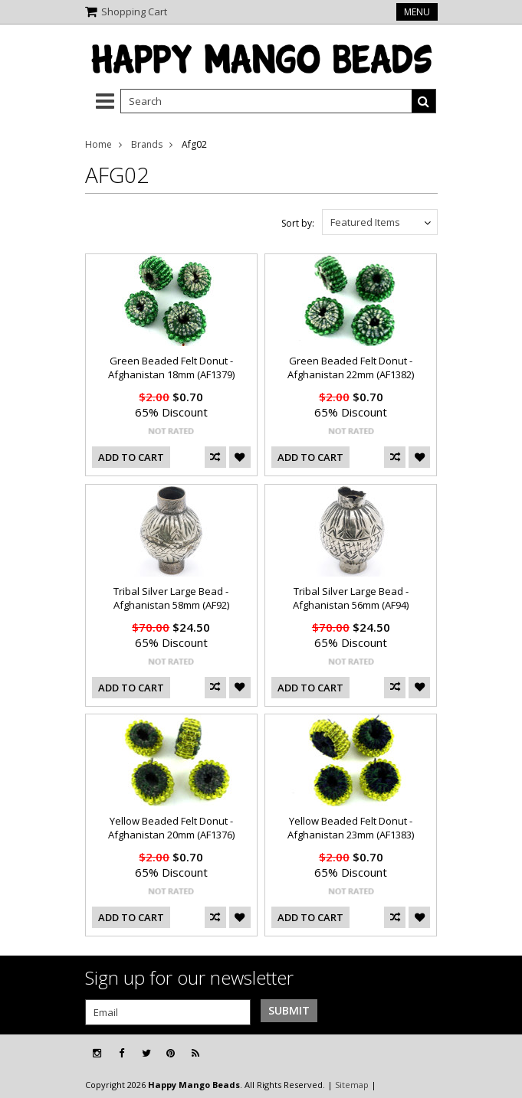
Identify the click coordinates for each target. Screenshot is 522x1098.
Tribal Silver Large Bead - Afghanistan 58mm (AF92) (171, 598)
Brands (147, 144)
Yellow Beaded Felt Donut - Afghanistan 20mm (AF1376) (171, 827)
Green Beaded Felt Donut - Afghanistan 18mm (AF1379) (171, 367)
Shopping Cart (134, 11)
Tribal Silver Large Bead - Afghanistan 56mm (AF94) (351, 598)
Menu (417, 11)
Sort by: (297, 223)
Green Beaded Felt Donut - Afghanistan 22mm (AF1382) (350, 367)
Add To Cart (131, 457)
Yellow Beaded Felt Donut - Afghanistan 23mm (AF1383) (350, 827)
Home (98, 144)
